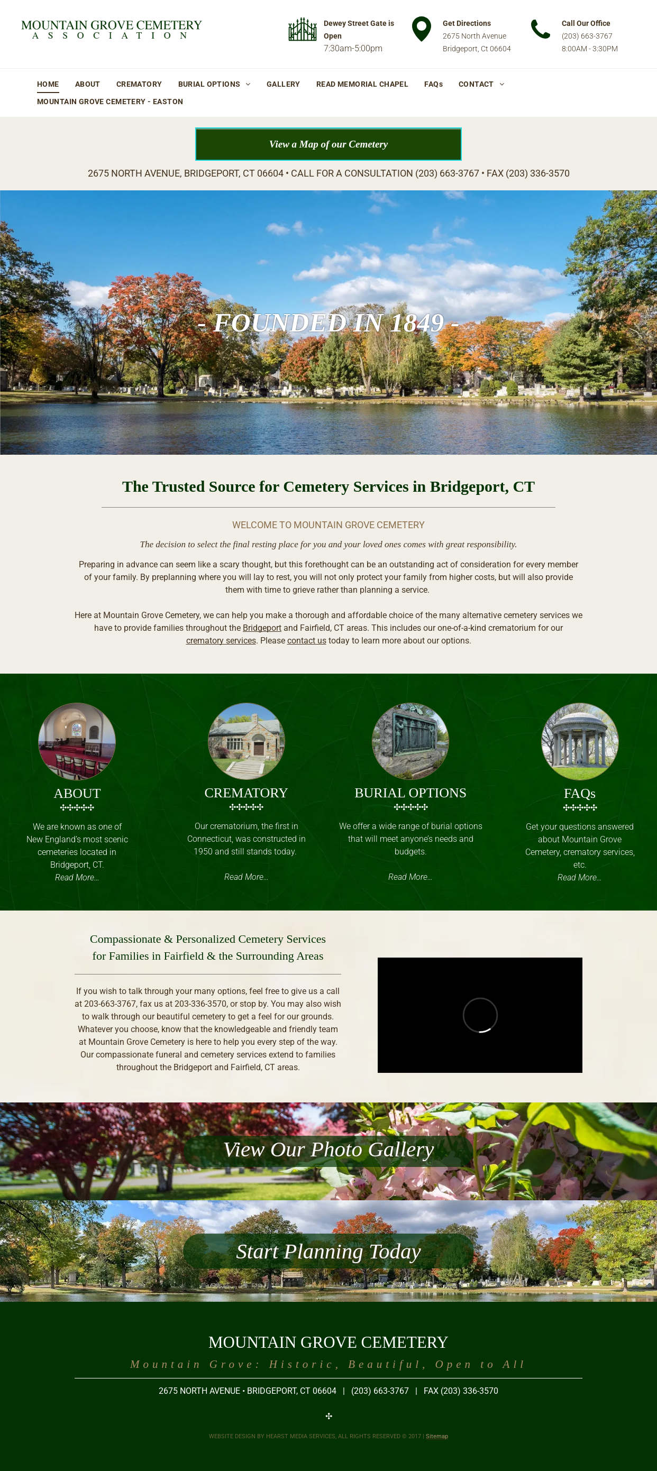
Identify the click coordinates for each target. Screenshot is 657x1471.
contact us (306, 641)
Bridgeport (262, 628)
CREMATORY (246, 793)
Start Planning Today (328, 1251)
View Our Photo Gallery (328, 1149)
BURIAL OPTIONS (410, 793)
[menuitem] (48, 84)
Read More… (77, 877)
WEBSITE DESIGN (232, 1436)
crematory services (221, 641)
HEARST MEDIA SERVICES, (301, 1436)
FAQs (580, 793)
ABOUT (77, 793)
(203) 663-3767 (587, 36)
